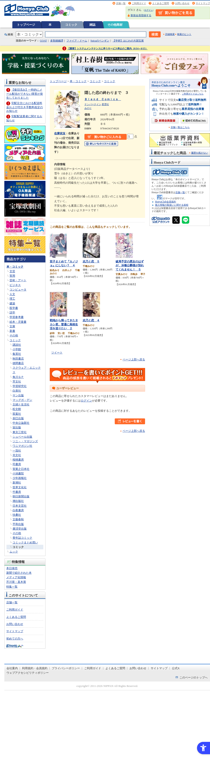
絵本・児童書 (18, 321)
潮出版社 (18, 501)
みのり (88, 108)
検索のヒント (184, 34)
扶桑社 (17, 514)
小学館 (17, 349)
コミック (71, 24)
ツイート (57, 352)
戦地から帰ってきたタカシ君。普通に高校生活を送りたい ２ (64, 324)
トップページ (26, 24)
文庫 (12, 326)
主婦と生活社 (21, 404)
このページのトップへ (193, 677)
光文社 (17, 455)
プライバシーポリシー (66, 668)
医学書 (14, 308)
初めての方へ (14, 638)
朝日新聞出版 (21, 496)
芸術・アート (18, 280)
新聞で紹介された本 (19, 572)
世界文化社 (20, 487)
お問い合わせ (182, 3)
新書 (12, 331)
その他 (14, 335)
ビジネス (15, 285)
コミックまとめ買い (25, 542)
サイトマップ (203, 3)
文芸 (12, 271)
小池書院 (18, 473)
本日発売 (12, 568)
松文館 (17, 409)
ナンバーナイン (92, 104)
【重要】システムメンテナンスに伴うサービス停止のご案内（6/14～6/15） (107, 48)
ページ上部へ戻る (134, 359)
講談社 (17, 344)
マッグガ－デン (22, 400)
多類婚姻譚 (56, 40)
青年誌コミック (22, 537)
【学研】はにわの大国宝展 (128, 40)
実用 (12, 275)
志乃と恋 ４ (91, 320)
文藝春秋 (18, 519)
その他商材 (115, 24)
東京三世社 (20, 432)
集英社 (17, 353)
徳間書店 (18, 363)
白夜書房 (18, 510)
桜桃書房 (18, 459)
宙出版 (17, 427)
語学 (12, 312)
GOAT (43, 40)
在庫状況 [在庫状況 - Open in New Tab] (59, 133)
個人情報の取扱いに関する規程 (171, 205)
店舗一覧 (121, 3)
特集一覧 (12, 586)
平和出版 (18, 524)
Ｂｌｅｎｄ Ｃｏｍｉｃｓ (102, 99)
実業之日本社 (21, 469)
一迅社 (17, 450)
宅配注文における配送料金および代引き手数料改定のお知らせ (24, 107)
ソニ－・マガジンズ (25, 441)
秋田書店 (18, 358)
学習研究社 (20, 386)
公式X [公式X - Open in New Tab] (176, 668)
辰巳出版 (18, 418)
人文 (12, 294)
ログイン (148, 10)
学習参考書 (17, 317)
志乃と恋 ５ (91, 261)
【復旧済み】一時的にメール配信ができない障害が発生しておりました (24, 93)
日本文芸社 (20, 505)
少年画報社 (20, 478)
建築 (12, 303)
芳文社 (17, 381)
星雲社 (105, 104)
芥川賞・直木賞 (16, 581)
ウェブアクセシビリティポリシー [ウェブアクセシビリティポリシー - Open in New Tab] (27, 672)
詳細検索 (170, 34)
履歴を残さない (199, 152)
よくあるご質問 (160, 3)
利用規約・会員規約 (34, 668)
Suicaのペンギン (99, 40)
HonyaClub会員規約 (165, 201)
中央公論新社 (21, 422)
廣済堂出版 (20, 528)
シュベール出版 (22, 436)
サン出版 (18, 395)
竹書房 (17, 491)
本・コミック (14, 266)
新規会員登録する (141, 15)
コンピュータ (18, 289)
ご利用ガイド (139, 3)
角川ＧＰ (18, 377)
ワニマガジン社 (22, 445)
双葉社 (17, 413)
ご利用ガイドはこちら (193, 94)
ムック (14, 551)
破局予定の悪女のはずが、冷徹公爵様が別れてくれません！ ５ (130, 265)
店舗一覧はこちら (180, 127)
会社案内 (12, 668)
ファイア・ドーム (76, 40)
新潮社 (17, 482)
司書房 (17, 464)
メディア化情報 (16, 577)
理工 (12, 298)
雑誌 (92, 24)
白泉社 (17, 390)
